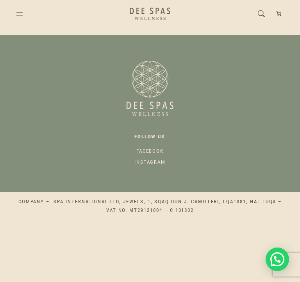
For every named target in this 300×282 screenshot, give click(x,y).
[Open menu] (19, 13)
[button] (277, 259)
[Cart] (278, 13)
